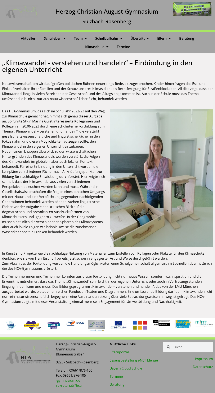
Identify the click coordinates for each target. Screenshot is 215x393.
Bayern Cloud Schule (126, 368)
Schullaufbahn (108, 38)
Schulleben (55, 38)
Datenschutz (203, 366)
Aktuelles (28, 38)
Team (80, 38)
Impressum (204, 359)
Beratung (186, 38)
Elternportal (119, 352)
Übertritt (140, 38)
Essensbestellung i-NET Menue (134, 360)
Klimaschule (96, 47)
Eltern (164, 38)
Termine (123, 46)
